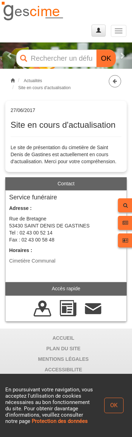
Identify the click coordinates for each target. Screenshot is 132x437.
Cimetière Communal (32, 261)
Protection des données (60, 421)
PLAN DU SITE (63, 348)
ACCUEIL (63, 338)
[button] (10, 55)
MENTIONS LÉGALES (63, 359)
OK (106, 58)
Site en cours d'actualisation (44, 87)
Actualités (33, 80)
